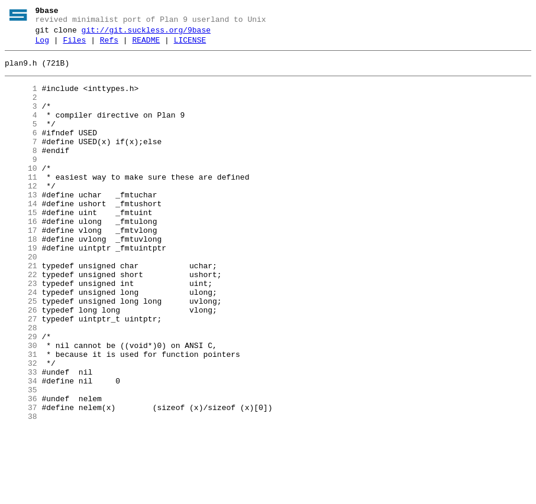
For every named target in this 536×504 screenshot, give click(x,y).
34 (21, 448)
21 (21, 310)
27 (21, 374)
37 (21, 480)
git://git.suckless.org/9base (146, 33)
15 (21, 246)
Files (74, 45)
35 (21, 459)
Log (42, 45)
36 (21, 469)
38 (21, 491)
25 (21, 352)
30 (21, 406)
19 (21, 289)
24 (21, 342)
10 (21, 193)
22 (21, 321)
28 (21, 384)
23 (21, 331)
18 (21, 278)
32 (21, 427)
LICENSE (190, 45)
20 (21, 299)
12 (21, 214)
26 (21, 363)
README (146, 45)
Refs (109, 45)
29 (21, 395)
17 (21, 267)
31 (21, 416)
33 (21, 438)
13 (21, 225)
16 (21, 257)
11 (21, 204)
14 (21, 235)
